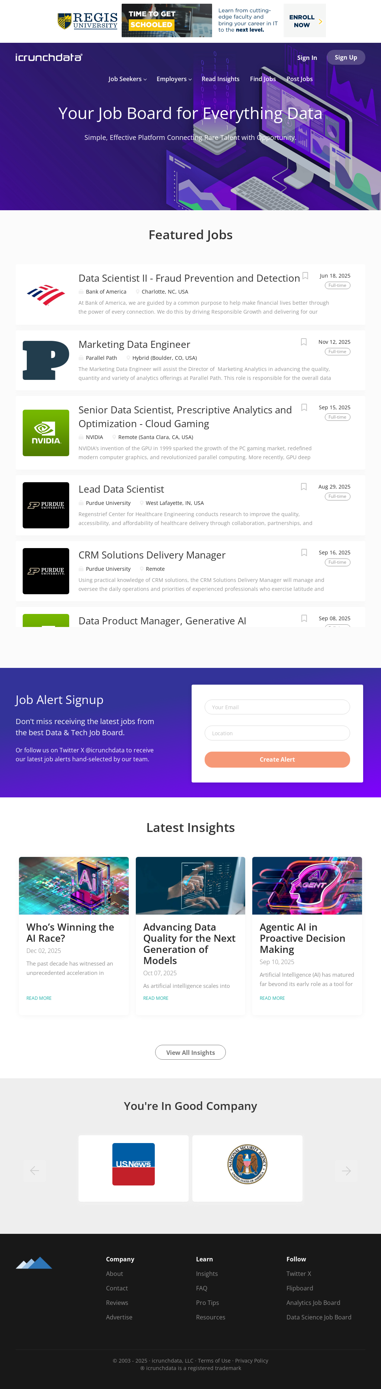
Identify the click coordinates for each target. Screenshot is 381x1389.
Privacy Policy (251, 1360)
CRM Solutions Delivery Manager (152, 554)
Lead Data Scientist (121, 489)
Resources (210, 1317)
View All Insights (190, 1053)
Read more (39, 998)
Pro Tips (207, 1303)
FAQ (201, 1288)
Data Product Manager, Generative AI (162, 620)
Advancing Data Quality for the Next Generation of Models (189, 943)
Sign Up (346, 57)
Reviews (117, 1303)
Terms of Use (214, 1360)
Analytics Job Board (313, 1303)
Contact (117, 1288)
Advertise (119, 1317)
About (114, 1274)
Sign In (307, 58)
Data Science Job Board (319, 1317)
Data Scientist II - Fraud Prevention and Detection (189, 278)
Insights (207, 1274)
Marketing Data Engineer (134, 344)
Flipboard (299, 1288)
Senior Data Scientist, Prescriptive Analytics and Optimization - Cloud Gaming (185, 416)
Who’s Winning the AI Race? (70, 932)
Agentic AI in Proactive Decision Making (303, 938)
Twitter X (298, 1274)
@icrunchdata (105, 750)
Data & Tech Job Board (84, 732)
